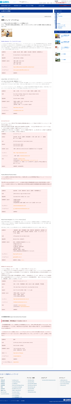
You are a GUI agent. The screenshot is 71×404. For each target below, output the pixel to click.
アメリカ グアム (31, 381)
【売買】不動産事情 (61, 45)
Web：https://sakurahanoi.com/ (20, 152)
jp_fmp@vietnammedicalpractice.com (21, 208)
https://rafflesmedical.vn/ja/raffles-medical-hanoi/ (23, 67)
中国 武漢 (3, 385)
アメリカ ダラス (31, 388)
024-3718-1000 (16, 144)
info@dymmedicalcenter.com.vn (20, 302)
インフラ (59, 26)
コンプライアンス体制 (15, 400)
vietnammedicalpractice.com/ (19, 205)
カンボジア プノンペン (16, 388)
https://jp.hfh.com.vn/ (17, 254)
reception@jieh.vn (17, 356)
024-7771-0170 (16, 290)
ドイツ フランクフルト (64, 383)
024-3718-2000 (16, 145)
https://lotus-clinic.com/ (18, 107)
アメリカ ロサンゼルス (32, 383)
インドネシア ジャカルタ (17, 387)
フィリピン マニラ (15, 392)
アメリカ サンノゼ (31, 387)
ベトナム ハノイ (15, 380)
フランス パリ (63, 385)
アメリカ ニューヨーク (32, 385)
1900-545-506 (16, 58)
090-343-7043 (16, 239)
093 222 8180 (16, 345)
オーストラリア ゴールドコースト (49, 380)
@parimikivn (16, 362)
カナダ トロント (31, 390)
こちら (22, 260)
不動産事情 (59, 17)
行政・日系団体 (60, 36)
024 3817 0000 (16, 98)
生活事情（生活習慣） (61, 20)
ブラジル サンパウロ (32, 392)
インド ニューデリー (16, 393)
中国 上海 (3, 380)
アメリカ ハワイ (31, 380)
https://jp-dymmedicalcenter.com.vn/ (21, 299)
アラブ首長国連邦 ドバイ (17, 397)
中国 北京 (3, 381)
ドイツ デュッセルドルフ (65, 381)
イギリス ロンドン (63, 380)
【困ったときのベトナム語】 (63, 39)
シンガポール (14, 383)
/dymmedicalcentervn (25, 306)
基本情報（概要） (60, 14)
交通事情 (59, 23)
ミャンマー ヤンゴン (5, 393)
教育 (58, 29)
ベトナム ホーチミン (16, 381)
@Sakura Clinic (21, 158)
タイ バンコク (3, 392)
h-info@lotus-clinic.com (18, 110)
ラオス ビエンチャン (16, 390)
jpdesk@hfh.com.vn (17, 257)
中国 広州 (3, 383)
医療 (3, 16)
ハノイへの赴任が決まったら (63, 42)
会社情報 (22, 400)
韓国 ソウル (3, 390)
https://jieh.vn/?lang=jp (18, 353)
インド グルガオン (15, 395)
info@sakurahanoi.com (25, 155)
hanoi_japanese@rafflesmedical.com (21, 70)
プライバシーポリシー (4, 400)
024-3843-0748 (16, 196)
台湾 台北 (3, 388)
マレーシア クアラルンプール (18, 385)
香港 (2, 387)
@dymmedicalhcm (22, 305)
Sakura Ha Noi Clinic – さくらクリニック (29, 160)
